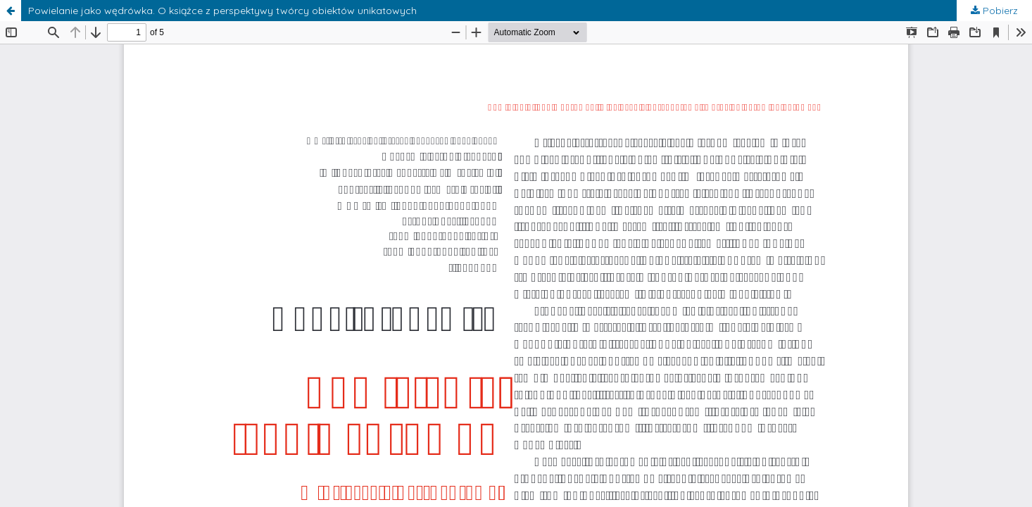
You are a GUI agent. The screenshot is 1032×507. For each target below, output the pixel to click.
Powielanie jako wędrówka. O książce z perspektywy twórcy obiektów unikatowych (222, 10)
